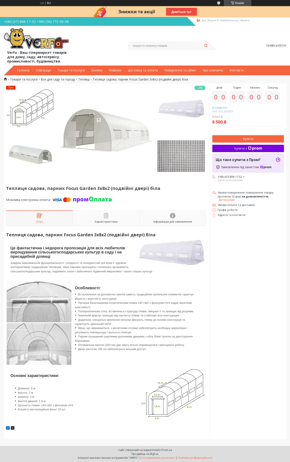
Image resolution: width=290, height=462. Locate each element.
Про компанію (213, 70)
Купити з (248, 148)
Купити (248, 139)
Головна (23, 70)
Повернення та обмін (180, 70)
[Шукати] (205, 46)
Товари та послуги (71, 70)
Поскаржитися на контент (158, 458)
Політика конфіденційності (195, 458)
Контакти (237, 70)
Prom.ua (166, 450)
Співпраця (43, 70)
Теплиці (83, 79)
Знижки (96, 70)
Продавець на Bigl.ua (145, 454)
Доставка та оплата (143, 70)
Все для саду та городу (58, 79)
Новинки (115, 70)
